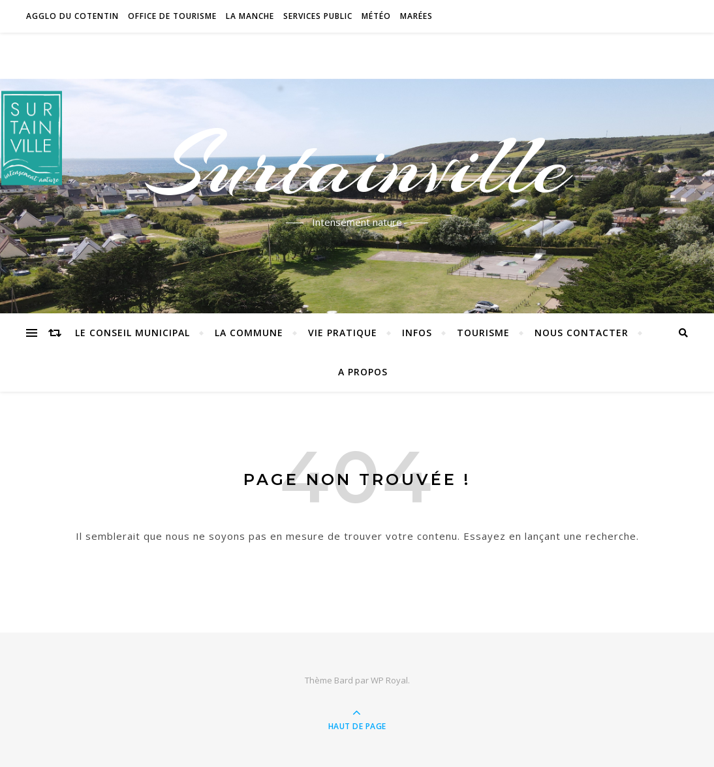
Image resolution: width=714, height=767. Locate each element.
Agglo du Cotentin (72, 16)
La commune (249, 332)
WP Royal (389, 680)
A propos (363, 372)
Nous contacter (582, 332)
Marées (416, 16)
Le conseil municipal (132, 332)
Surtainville (357, 165)
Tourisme (483, 332)
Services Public (317, 16)
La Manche (250, 16)
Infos (417, 332)
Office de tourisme (172, 16)
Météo (376, 16)
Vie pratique (342, 332)
